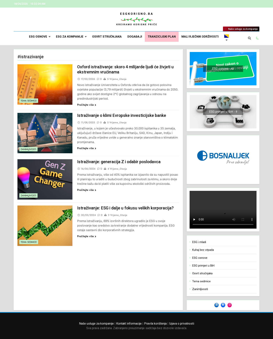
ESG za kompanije (69, 36)
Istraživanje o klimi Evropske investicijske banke (122, 115)
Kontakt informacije (129, 323)
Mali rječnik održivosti (200, 36)
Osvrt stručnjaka (107, 36)
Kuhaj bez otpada (203, 250)
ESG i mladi (199, 242)
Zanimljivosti (28, 149)
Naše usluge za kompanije (96, 323)
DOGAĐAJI (134, 36)
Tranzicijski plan (162, 36)
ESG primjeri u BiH (203, 265)
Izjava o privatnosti (181, 323)
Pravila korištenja (155, 323)
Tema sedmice (29, 100)
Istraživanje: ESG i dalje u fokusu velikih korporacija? (125, 208)
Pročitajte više (86, 105)
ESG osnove (38, 36)
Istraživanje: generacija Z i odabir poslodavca (119, 161)
